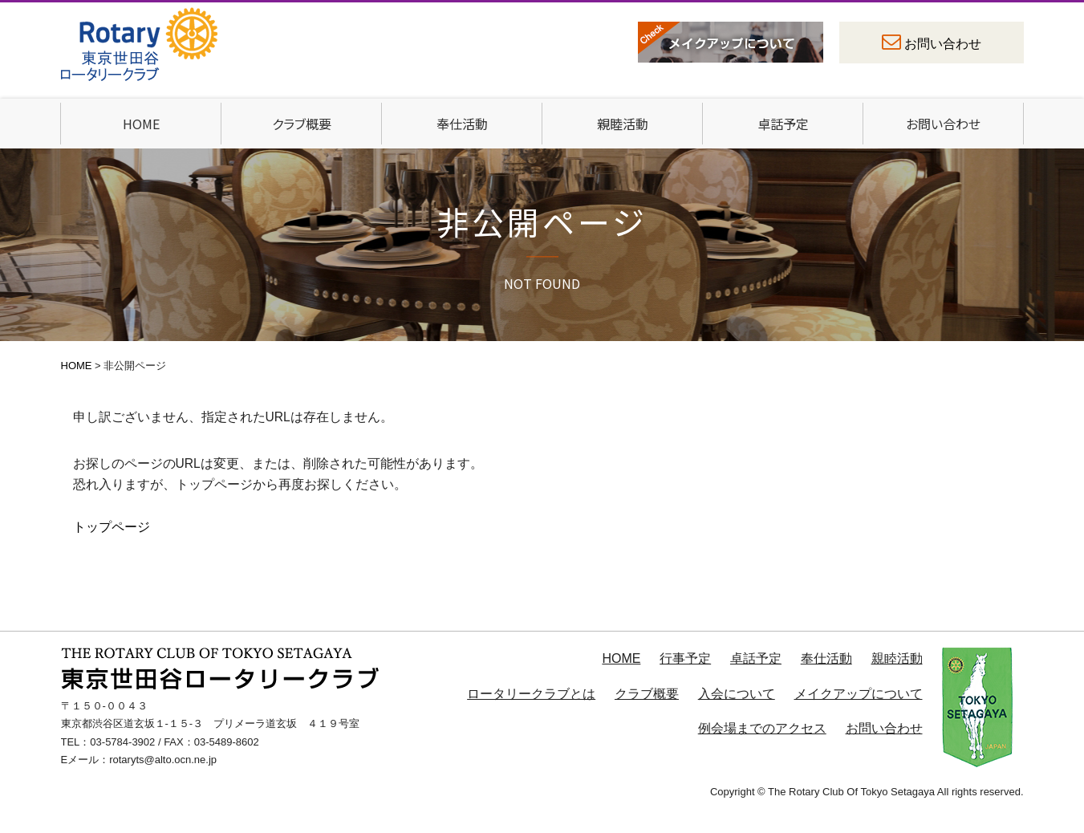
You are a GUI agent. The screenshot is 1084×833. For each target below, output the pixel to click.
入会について (736, 694)
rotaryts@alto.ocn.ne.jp (163, 760)
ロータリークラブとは (531, 694)
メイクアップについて (858, 694)
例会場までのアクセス (762, 728)
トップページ (111, 527)
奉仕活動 (462, 123)
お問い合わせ (942, 44)
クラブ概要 (301, 123)
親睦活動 (622, 123)
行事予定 (685, 658)
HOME (141, 123)
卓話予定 (783, 123)
